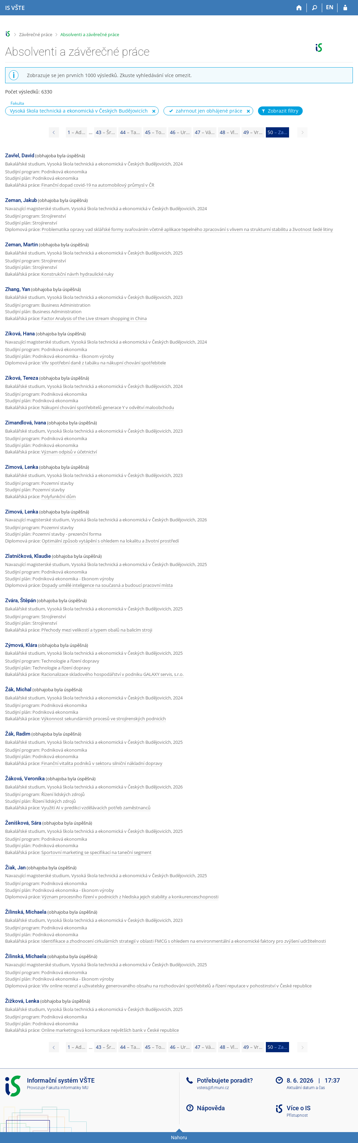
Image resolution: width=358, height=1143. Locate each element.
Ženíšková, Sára (23, 823)
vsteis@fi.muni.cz (213, 1087)
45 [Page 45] (155, 132)
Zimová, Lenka (21, 467)
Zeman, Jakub (21, 200)
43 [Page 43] (105, 132)
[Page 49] (54, 132)
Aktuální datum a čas (306, 1087)
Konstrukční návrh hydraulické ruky (77, 274)
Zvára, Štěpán (20, 600)
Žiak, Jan (15, 868)
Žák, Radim (17, 734)
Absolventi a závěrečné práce (89, 34)
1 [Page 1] (76, 132)
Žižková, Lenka (22, 1001)
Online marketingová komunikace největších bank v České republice (110, 1030)
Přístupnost (297, 1115)
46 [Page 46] (180, 132)
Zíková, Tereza (21, 378)
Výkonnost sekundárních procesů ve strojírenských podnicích (103, 718)
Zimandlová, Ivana (25, 423)
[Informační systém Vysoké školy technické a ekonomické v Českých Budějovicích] (15, 7)
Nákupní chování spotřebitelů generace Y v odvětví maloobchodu (107, 407)
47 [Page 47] (205, 132)
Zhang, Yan (17, 289)
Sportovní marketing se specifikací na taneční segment (96, 852)
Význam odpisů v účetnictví (69, 452)
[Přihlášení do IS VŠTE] (345, 7)
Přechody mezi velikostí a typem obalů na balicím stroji (96, 630)
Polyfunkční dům (58, 496)
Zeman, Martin (21, 245)
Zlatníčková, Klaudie (28, 556)
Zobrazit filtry (279, 110)
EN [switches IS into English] (329, 7)
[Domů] (299, 7)
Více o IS (299, 1108)
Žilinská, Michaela (25, 912)
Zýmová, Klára (21, 645)
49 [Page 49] (252, 132)
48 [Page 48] (229, 132)
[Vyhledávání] (314, 7)
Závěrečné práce (35, 34)
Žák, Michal (18, 689)
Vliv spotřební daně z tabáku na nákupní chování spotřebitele (104, 363)
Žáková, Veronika (25, 779)
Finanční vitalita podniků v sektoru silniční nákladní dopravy (101, 763)
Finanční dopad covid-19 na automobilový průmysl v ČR (97, 185)
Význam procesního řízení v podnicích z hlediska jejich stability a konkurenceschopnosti (130, 897)
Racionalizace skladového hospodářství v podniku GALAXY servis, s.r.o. (112, 674)
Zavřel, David (19, 156)
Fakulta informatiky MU (67, 1087)
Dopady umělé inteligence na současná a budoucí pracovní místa (107, 585)
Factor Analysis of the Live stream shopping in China (94, 318)
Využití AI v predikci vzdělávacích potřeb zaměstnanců (96, 808)
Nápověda (211, 1108)
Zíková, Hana (20, 334)
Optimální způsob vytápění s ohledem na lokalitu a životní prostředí (110, 541)
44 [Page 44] (130, 132)
